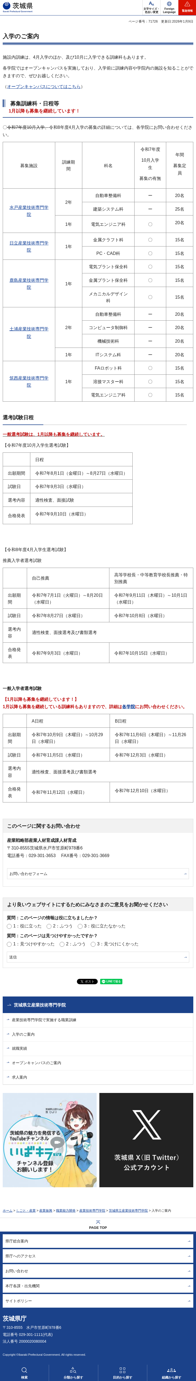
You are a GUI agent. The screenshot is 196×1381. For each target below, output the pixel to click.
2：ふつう (63, 926)
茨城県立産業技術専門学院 (40, 1005)
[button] (169, 7)
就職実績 (19, 1048)
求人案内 (19, 1077)
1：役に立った (27, 926)
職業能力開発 (66, 1211)
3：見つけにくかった (118, 944)
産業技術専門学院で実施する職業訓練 (44, 1020)
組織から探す (171, 1377)
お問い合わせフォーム (28, 873)
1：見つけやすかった (34, 944)
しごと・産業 (26, 1211)
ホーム (7, 1211)
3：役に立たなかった (105, 926)
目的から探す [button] (122, 1377)
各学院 (128, 706)
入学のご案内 (23, 1034)
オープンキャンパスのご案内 (36, 1063)
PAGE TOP (98, 1228)
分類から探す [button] (73, 1377)
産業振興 (45, 1211)
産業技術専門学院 (92, 1211)
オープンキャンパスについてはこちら (44, 86)
